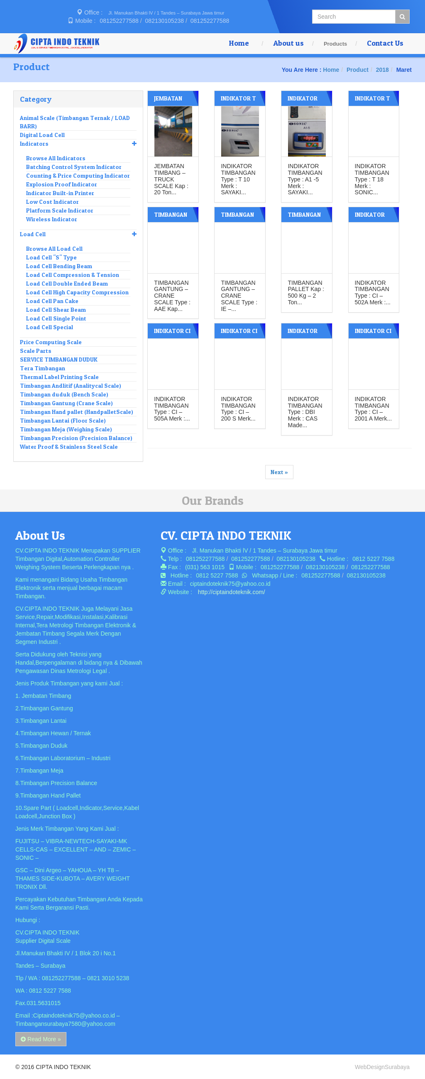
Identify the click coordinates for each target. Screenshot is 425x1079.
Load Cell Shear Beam (56, 309)
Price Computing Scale (51, 341)
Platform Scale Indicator (59, 210)
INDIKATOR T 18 (372, 101)
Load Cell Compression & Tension (72, 274)
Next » (279, 471)
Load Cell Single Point (56, 318)
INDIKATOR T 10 (238, 101)
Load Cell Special (49, 326)
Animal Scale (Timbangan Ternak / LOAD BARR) (75, 122)
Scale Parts (35, 350)
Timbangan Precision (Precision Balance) (76, 437)
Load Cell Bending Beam (59, 265)
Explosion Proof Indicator (61, 184)
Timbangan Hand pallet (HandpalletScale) (76, 411)
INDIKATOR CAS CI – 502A (373, 218)
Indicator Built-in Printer (60, 192)
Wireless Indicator (51, 219)
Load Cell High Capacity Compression (77, 292)
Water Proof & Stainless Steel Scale (69, 446)
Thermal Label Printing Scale (59, 376)
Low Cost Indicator (52, 201)
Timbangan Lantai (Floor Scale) (63, 420)
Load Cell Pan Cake (52, 300)
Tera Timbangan (42, 368)
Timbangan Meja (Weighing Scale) (66, 429)
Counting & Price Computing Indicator (78, 175)
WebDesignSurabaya (382, 1066)
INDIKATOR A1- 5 (303, 101)
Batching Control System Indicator (74, 166)
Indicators (78, 143)
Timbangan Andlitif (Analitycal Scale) (70, 385)
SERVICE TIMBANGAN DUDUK (59, 359)
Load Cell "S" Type (51, 257)
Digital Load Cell (42, 134)
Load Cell (78, 234)
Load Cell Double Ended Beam (67, 283)
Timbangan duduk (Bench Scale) (64, 394)
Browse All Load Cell (54, 248)
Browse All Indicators (55, 157)
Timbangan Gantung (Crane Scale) (66, 402)
